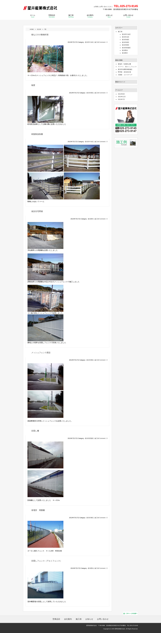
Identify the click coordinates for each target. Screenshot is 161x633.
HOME (32, 29)
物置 (33, 85)
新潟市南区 (125, 39)
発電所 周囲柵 (38, 510)
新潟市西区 (90, 93)
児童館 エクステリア (125, 74)
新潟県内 (91, 568)
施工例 (70, 16)
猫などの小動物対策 (40, 34)
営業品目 (51, 16)
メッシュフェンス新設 (40, 352)
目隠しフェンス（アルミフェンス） (46, 561)
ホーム (32, 16)
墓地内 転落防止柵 (124, 64)
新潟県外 (91, 219)
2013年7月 (121, 99)
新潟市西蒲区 (89, 438)
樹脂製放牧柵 (37, 134)
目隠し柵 (35, 431)
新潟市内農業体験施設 (125, 69)
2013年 (39, 29)
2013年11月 (122, 96)
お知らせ (109, 16)
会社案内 (90, 16)
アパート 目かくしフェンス (127, 66)
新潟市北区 (125, 37)
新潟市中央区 (89, 42)
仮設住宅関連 (37, 211)
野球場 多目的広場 (124, 72)
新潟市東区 (90, 517)
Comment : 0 (103, 42)
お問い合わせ (128, 16)
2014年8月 (121, 94)
